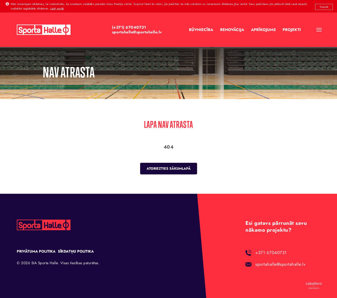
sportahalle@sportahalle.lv (280, 264)
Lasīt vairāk (57, 8)
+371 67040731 (271, 253)
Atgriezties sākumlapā (169, 168)
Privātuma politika (36, 251)
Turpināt (324, 7)
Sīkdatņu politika (76, 251)
